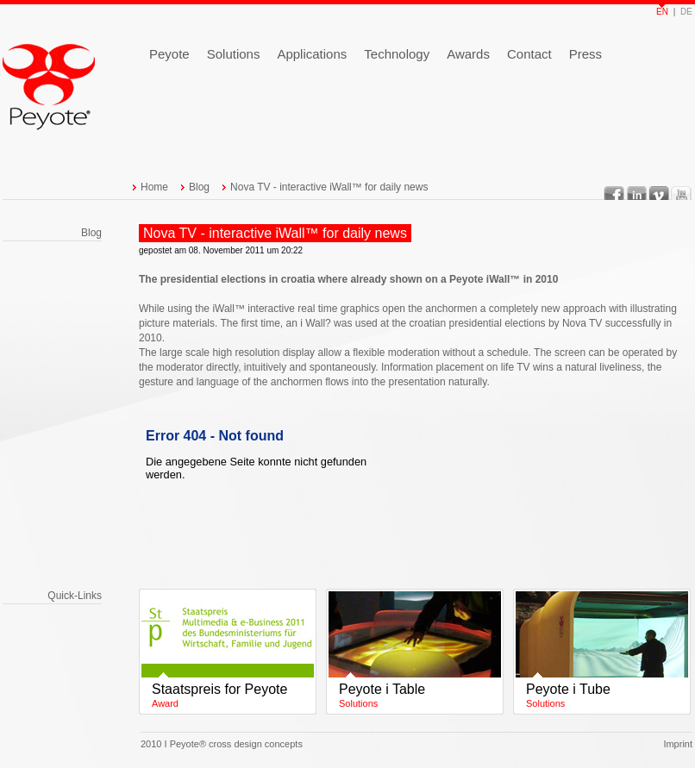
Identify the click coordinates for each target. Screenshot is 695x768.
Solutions (233, 54)
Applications (312, 54)
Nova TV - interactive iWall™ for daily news (329, 187)
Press (585, 54)
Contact (529, 54)
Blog (199, 187)
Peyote (169, 54)
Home (154, 187)
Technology (396, 54)
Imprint (677, 744)
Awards (468, 54)
